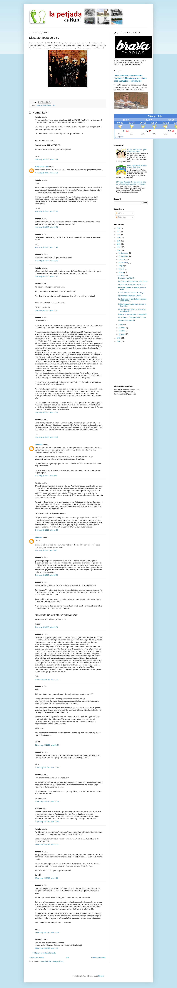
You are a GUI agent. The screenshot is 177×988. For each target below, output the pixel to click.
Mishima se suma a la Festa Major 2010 (132, 314)
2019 (119, 241)
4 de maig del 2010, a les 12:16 (46, 211)
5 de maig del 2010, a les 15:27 (46, 276)
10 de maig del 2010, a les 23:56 (47, 822)
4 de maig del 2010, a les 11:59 (46, 173)
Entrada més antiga (98, 958)
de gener (122, 334)
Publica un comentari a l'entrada (44, 953)
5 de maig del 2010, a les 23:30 (46, 437)
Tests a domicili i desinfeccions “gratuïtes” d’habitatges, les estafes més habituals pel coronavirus (130, 78)
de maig (122, 275)
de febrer (122, 331)
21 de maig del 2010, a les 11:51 (47, 948)
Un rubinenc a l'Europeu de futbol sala (132, 317)
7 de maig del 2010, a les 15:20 (46, 575)
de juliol (122, 269)
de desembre (123, 253)
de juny (121, 272)
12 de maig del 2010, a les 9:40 (46, 878)
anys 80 (39, 105)
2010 (119, 250)
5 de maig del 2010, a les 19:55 (46, 412)
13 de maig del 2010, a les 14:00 (47, 932)
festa (53, 105)
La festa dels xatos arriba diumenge (131, 293)
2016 (119, 244)
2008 (119, 341)
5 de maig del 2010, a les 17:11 (46, 310)
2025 (119, 228)
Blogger (101, 976)
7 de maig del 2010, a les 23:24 (46, 627)
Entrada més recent (37, 958)
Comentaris (121, 217)
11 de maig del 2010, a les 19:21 (47, 844)
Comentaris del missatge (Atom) (51, 961)
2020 (119, 238)
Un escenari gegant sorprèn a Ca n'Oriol (132, 281)
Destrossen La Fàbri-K (126, 278)
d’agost (121, 266)
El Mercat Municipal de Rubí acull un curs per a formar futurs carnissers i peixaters (131, 183)
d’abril (121, 325)
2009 (119, 338)
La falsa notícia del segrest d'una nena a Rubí (137, 150)
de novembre (123, 256)
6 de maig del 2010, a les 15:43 (46, 530)
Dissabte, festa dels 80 (126, 321)
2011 (119, 247)
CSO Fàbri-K (47, 105)
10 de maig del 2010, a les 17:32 (47, 768)
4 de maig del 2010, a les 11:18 (46, 159)
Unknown (38, 444)
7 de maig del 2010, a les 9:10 (46, 550)
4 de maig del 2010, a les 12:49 (46, 247)
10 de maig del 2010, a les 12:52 (47, 679)
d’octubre (122, 259)
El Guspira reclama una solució (129, 296)
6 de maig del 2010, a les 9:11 (46, 476)
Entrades (120, 213)
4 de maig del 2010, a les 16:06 (46, 261)
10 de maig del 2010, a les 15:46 (47, 745)
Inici (67, 958)
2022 (119, 231)
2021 (119, 235)
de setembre (123, 263)
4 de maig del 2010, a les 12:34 (46, 227)
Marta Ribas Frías (42, 167)
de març (122, 328)
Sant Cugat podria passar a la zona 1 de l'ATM (137, 167)
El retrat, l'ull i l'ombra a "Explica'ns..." (131, 284)
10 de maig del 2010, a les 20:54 (47, 801)
